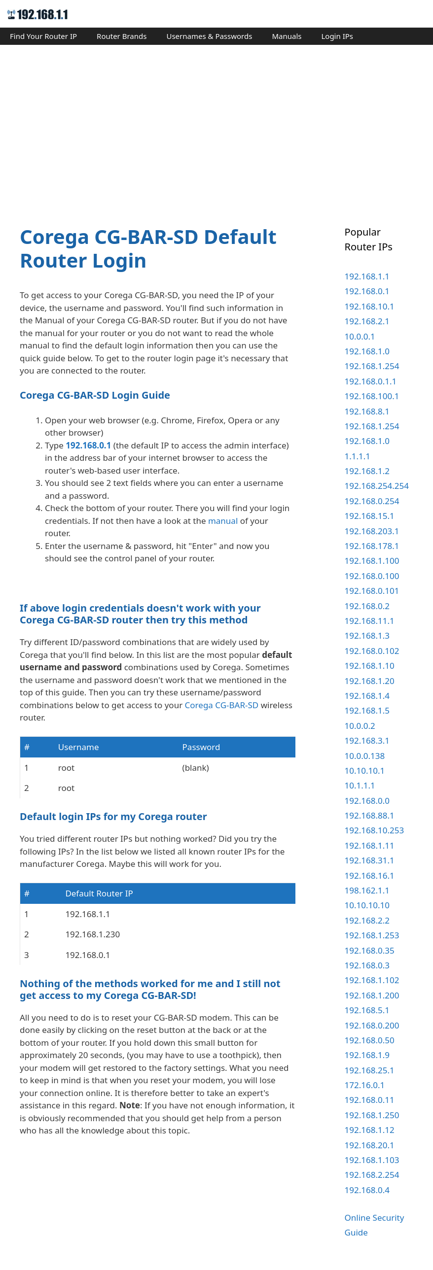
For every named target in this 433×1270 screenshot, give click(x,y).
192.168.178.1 (372, 545)
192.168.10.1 (370, 306)
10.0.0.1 (360, 336)
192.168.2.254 (372, 1174)
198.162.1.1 (367, 890)
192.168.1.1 (367, 276)
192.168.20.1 (370, 1145)
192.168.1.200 (372, 995)
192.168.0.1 (88, 445)
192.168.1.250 (372, 1115)
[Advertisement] (216, 126)
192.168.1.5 (367, 710)
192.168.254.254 (377, 485)
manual (223, 520)
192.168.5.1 (367, 1010)
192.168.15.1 (370, 515)
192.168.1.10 (370, 665)
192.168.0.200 (372, 1025)
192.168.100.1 (372, 396)
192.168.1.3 (367, 635)
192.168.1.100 (372, 560)
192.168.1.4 (367, 695)
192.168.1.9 (367, 1055)
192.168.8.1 (367, 411)
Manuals (286, 36)
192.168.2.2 (367, 920)
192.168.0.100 (372, 576)
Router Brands (121, 36)
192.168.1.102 (372, 980)
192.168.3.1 (367, 740)
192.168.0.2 (367, 606)
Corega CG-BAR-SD (222, 801)
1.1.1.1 (358, 456)
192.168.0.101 (372, 590)
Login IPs (337, 36)
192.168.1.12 (370, 1129)
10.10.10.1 (365, 770)
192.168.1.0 (367, 351)
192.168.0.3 (367, 965)
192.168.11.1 (370, 620)
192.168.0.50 (370, 1040)
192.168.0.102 (372, 650)
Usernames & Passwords (209, 36)
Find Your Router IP (43, 36)
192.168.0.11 (370, 1099)
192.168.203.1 (372, 531)
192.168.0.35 (370, 950)
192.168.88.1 (370, 815)
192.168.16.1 (370, 875)
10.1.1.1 (360, 785)
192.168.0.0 (367, 800)
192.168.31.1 (370, 860)
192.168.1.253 (372, 935)
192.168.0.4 (367, 1190)
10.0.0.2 (360, 725)
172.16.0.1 (365, 1085)
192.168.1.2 (367, 471)
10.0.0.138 (365, 755)
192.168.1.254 (372, 366)
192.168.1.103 (372, 1160)
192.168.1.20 (370, 680)
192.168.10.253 (374, 830)
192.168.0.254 (372, 501)
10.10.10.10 (367, 905)
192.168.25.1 (370, 1070)
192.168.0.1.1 (371, 381)
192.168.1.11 (370, 845)
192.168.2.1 (367, 321)
